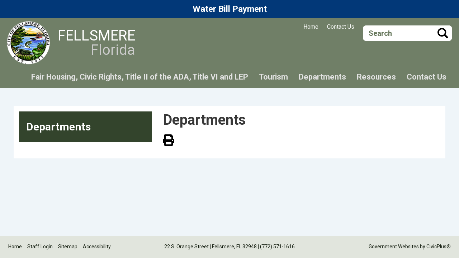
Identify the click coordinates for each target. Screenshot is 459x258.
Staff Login (40, 246)
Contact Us (340, 27)
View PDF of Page (168, 139)
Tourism (273, 76)
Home (310, 27)
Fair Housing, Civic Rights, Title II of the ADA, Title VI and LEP (139, 76)
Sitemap (67, 246)
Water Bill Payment (230, 9)
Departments (322, 76)
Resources (376, 76)
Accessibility (97, 246)
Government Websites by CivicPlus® (410, 246)
